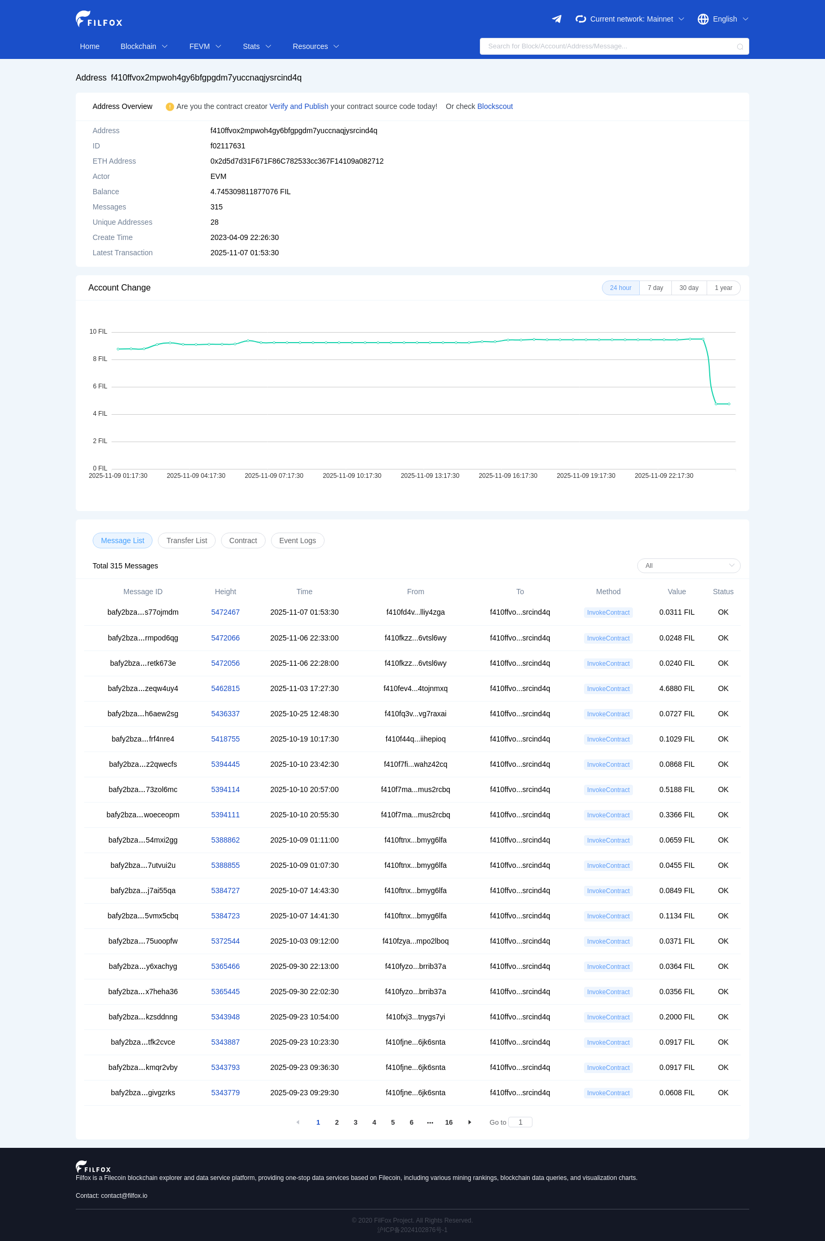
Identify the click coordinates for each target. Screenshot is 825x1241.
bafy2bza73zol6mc (142, 789)
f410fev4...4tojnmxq (416, 688)
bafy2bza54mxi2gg (143, 840)
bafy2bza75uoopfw (143, 941)
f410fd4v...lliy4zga (415, 612)
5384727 (225, 890)
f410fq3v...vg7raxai (415, 713)
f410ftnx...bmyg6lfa (416, 840)
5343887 (225, 1042)
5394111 (225, 814)
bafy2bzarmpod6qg (143, 638)
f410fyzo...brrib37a (415, 966)
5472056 (225, 663)
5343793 (225, 1067)
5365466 (225, 966)
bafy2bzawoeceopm (143, 814)
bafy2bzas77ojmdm (142, 612)
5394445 (225, 764)
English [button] (731, 19)
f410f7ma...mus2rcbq (415, 789)
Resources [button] (316, 46)
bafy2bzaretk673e (143, 663)
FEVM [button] (205, 46)
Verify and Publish (299, 106)
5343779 (225, 1092)
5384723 (225, 916)
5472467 (225, 612)
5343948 (225, 1017)
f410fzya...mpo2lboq (416, 941)
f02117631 (227, 146)
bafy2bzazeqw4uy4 (143, 688)
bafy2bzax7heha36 (143, 991)
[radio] (621, 288)
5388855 (225, 865)
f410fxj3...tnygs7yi (415, 1017)
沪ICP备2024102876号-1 (412, 1230)
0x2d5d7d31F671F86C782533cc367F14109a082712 (297, 161)
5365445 (225, 991)
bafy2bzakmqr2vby (143, 1067)
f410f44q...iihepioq (416, 739)
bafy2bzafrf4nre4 (143, 739)
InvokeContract (608, 612)
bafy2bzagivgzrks (143, 1092)
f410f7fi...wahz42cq (416, 764)
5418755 (225, 739)
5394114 (225, 789)
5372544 (225, 941)
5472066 (225, 638)
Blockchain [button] (144, 46)
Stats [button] (257, 46)
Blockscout (495, 106)
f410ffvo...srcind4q (520, 612)
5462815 (225, 688)
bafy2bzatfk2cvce (143, 1042)
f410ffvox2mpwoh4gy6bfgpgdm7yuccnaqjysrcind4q (206, 77)
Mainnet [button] (666, 19)
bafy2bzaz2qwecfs (143, 764)
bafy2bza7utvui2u (143, 865)
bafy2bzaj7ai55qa (143, 890)
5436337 (225, 713)
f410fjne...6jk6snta (416, 1042)
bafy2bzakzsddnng (142, 1017)
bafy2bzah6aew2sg (143, 713)
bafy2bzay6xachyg (143, 966)
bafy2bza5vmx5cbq (143, 916)
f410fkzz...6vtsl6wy (416, 638)
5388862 (225, 840)
